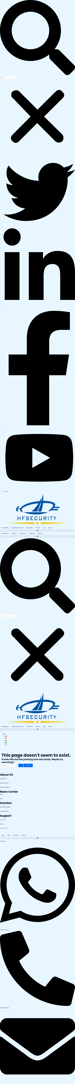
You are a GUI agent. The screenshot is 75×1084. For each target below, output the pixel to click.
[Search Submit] (20, 765)
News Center (23, 533)
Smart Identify (5, 527)
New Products (5, 533)
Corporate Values (4, 782)
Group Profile (3, 778)
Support (51, 527)
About (3, 834)
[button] (37, 38)
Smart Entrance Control (18, 527)
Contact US (32, 533)
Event (1, 798)
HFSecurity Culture (5, 787)
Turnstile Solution (4, 811)
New (9, 834)
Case (44, 527)
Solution (38, 527)
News (1, 794)
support (24, 834)
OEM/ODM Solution (5, 806)
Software (40, 533)
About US (14, 533)
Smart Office (30, 527)
